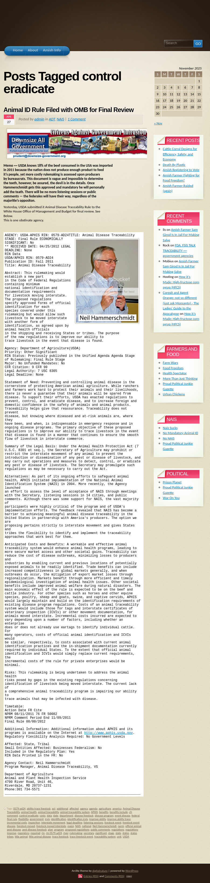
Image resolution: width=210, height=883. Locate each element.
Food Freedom (173, 368)
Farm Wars (170, 363)
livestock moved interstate (51, 826)
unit (119, 836)
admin (39, 119)
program (59, 829)
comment (12, 815)
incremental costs (17, 822)
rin (43, 833)
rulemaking (75, 833)
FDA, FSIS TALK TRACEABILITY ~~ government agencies (179, 250)
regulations (117, 829)
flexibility (23, 819)
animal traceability (48, 812)
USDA (126, 836)
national (86, 826)
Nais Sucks (170, 428)
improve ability (97, 819)
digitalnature (100, 870)
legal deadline (74, 822)
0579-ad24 (19, 808)
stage (111, 833)
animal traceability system (75, 812)
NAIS (60, 119)
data (49, 815)
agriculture (105, 808)
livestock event (112, 822)
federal (135, 815)
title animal (21, 836)
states (125, 833)
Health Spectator (175, 373)
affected (74, 808)
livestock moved (26, 826)
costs (43, 815)
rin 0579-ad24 (54, 833)
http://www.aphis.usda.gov (108, 733)
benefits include (119, 812)
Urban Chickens (174, 394)
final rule (12, 819)
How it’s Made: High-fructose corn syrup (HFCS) (181, 282)
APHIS (94, 812)
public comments (100, 829)
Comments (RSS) (114, 876)
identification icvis (77, 819)
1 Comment (77, 119)
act (53, 808)
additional (62, 808)
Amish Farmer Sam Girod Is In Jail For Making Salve (181, 235)
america (116, 808)
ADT (52, 119)
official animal (133, 826)
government (37, 819)
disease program (104, 815)
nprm (121, 826)
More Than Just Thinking (180, 378)
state (118, 833)
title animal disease (40, 836)
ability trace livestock (38, 808)
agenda (93, 808)
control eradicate (28, 815)
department (66, 815)
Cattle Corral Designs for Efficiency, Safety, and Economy (180, 154)
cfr (130, 812)
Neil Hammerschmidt (105, 826)
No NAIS (168, 438)
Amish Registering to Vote (181, 170)
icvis (47, 819)
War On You (171, 498)
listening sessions (93, 822)
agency (84, 808)
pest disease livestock (34, 829)
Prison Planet (172, 482)
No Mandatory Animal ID (180, 433)
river (65, 833)
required (35, 833)
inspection (34, 822)
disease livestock (84, 815)
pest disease (14, 829)
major (70, 826)
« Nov (158, 123)
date (55, 815)
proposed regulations (77, 829)
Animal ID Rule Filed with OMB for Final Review (69, 109)
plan (50, 829)
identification (58, 819)
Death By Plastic (174, 165)
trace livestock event (81, 836)
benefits (103, 812)
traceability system (105, 836)
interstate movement (53, 822)
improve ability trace (119, 819)
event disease (122, 815)
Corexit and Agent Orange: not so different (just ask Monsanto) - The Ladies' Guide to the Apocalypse (181, 303)
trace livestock (60, 836)
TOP (129, 876)
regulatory (23, 833)
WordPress (131, 870)
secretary (89, 833)
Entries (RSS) (91, 876)
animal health (29, 812)
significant (101, 833)
